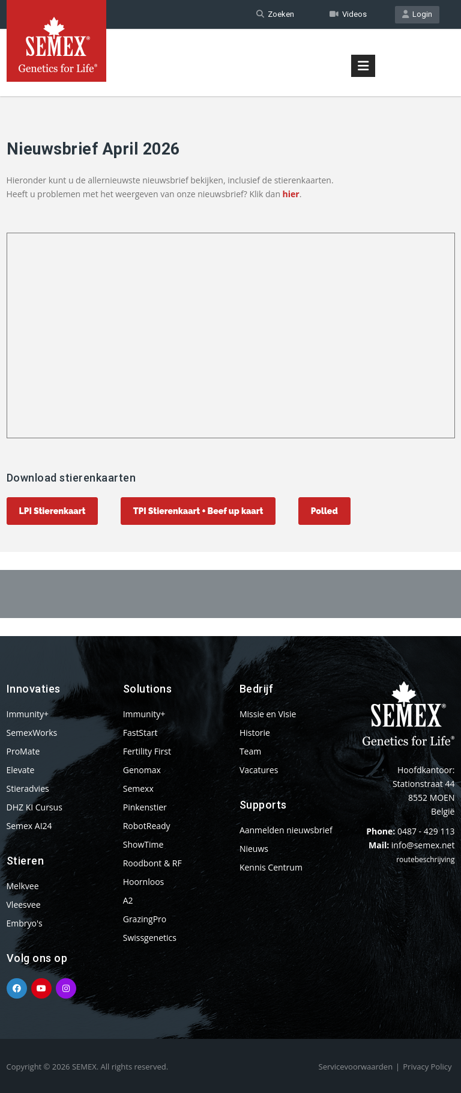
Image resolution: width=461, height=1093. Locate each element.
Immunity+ (28, 714)
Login (417, 14)
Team (250, 751)
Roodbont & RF (152, 863)
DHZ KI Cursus (34, 807)
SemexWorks (32, 732)
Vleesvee (24, 904)
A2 (128, 900)
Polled (324, 511)
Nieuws (254, 848)
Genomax (142, 770)
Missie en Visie (268, 714)
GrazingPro (145, 919)
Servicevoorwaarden (356, 1066)
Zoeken (275, 14)
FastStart (140, 732)
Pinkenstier (145, 807)
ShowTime (143, 844)
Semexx (138, 788)
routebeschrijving (425, 859)
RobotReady (146, 825)
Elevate (21, 770)
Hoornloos (143, 881)
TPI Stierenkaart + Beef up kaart (198, 511)
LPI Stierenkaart (52, 511)
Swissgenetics (149, 937)
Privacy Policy (427, 1066)
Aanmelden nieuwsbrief (286, 830)
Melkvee (23, 886)
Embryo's (25, 923)
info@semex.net (423, 845)
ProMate (23, 751)
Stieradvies (28, 788)
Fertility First (147, 751)
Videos (348, 14)
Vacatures (259, 770)
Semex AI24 (29, 825)
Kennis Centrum (271, 867)
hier (291, 194)
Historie (255, 732)
